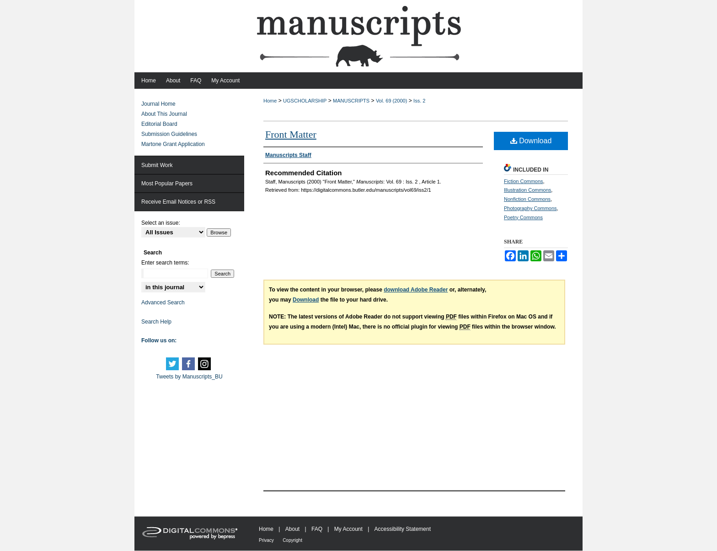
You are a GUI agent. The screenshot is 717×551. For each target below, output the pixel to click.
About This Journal (164, 114)
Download (531, 141)
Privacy (266, 540)
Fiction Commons (523, 181)
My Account (348, 529)
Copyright (292, 540)
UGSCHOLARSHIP (304, 100)
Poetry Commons (523, 217)
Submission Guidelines (169, 134)
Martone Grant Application (173, 144)
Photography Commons (530, 208)
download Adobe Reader (416, 289)
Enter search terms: (165, 262)
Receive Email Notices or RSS (178, 202)
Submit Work (156, 165)
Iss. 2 (419, 100)
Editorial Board (159, 124)
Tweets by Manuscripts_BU (189, 376)
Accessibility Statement (403, 529)
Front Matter (290, 134)
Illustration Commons (527, 190)
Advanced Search (163, 302)
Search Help (156, 322)
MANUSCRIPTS (351, 100)
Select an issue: (160, 223)
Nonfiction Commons (527, 199)
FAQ (316, 529)
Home (270, 100)
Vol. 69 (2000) (391, 100)
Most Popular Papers (167, 183)
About (292, 529)
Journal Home (158, 104)
